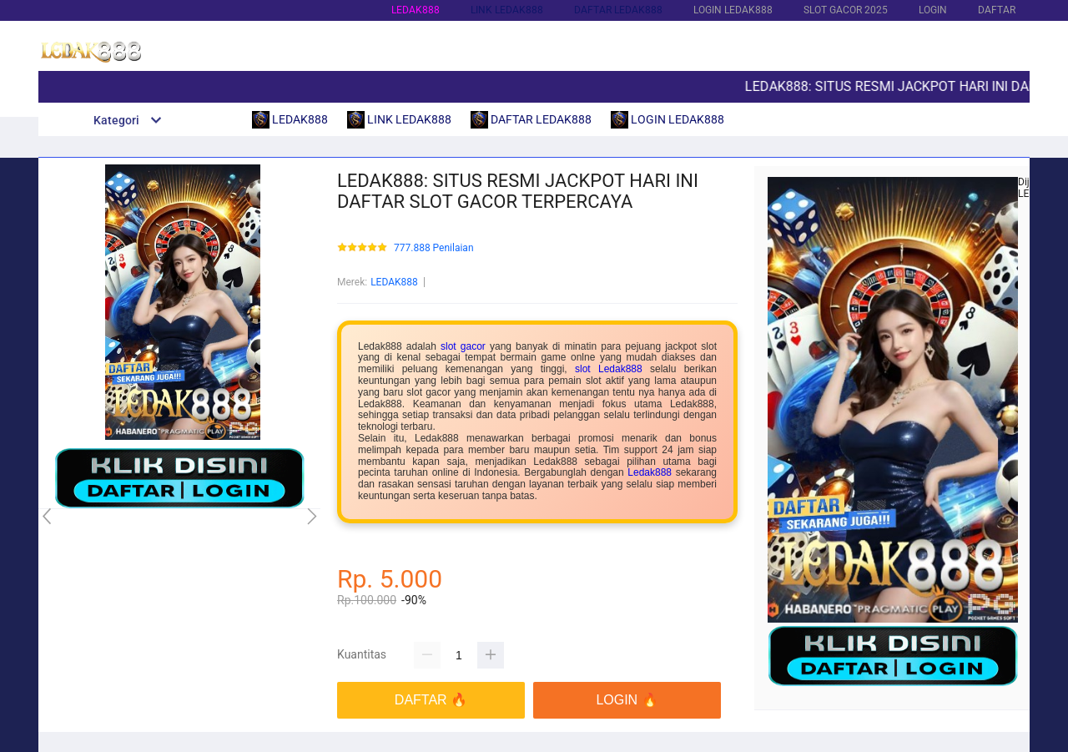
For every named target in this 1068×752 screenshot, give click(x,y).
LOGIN (933, 10)
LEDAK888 (415, 10)
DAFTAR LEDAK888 (618, 10)
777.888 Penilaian (434, 248)
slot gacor (463, 346)
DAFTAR (996, 10)
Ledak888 (649, 472)
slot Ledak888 (608, 369)
